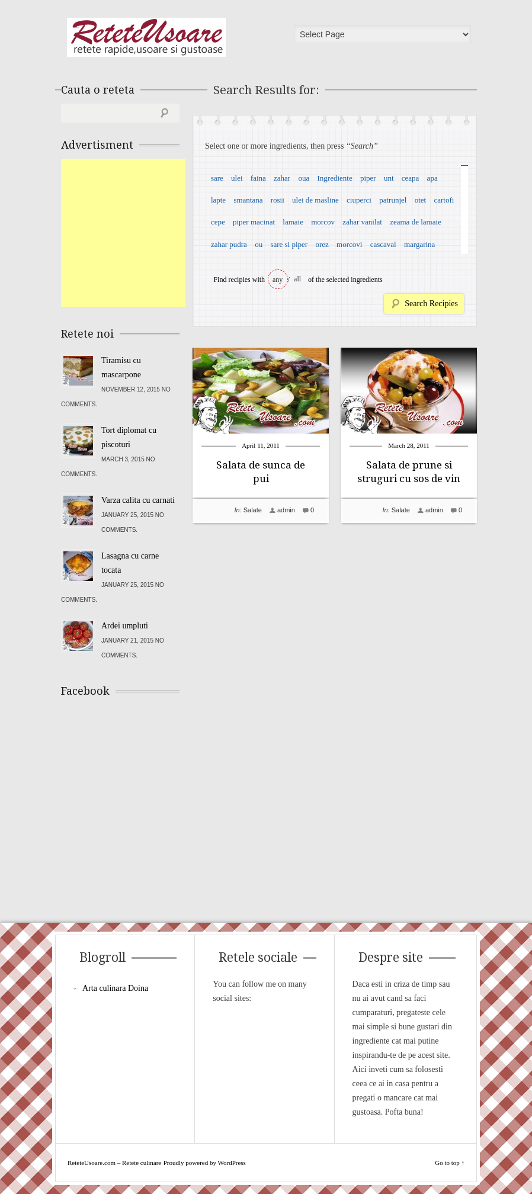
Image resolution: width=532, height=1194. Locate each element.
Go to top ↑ (449, 1162)
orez (321, 244)
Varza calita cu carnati (138, 500)
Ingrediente (334, 178)
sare (217, 178)
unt (389, 178)
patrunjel (392, 199)
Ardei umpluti (124, 625)
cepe (218, 221)
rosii (277, 199)
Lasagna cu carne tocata (130, 562)
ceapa (410, 178)
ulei (237, 178)
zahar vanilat (362, 221)
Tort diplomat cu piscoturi (128, 437)
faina (258, 178)
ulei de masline (315, 199)
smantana (247, 199)
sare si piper (288, 244)
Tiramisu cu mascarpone (121, 367)
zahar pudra (229, 244)
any (278, 279)
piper (368, 178)
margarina (419, 244)
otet (421, 199)
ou (258, 244)
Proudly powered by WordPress (205, 1162)
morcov (323, 221)
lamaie (293, 221)
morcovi (349, 244)
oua (303, 178)
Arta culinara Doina (115, 988)
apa (432, 178)
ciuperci (359, 199)
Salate (252, 509)
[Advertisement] (150, 233)
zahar (282, 178)
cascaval (383, 244)
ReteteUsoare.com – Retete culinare (146, 37)
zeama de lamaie (415, 221)
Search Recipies (431, 303)
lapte (218, 199)
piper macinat (254, 221)
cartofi (444, 199)
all (297, 279)
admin (286, 509)
